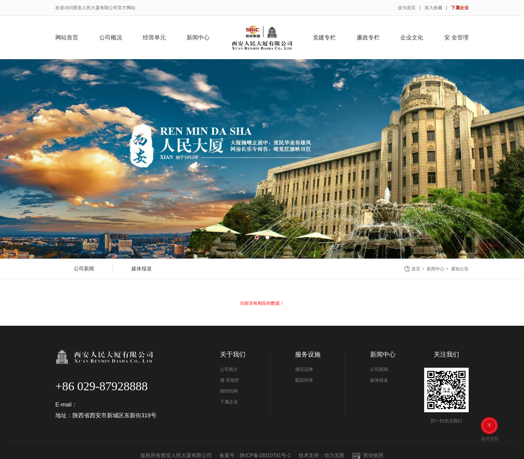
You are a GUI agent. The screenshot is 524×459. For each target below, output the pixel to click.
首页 (415, 268)
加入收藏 (433, 7)
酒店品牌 (304, 369)
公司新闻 (84, 268)
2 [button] (267, 237)
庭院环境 (304, 380)
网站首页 (66, 37)
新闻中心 (198, 37)
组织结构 (229, 390)
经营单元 (154, 37)
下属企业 (460, 7)
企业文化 (411, 37)
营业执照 (367, 455)
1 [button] (256, 237)
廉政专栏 (368, 37)
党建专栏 (324, 37)
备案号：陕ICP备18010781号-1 (255, 455)
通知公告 (460, 268)
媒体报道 (141, 268)
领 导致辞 (229, 380)
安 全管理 (456, 37)
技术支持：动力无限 (321, 455)
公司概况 (110, 37)
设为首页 (407, 7)
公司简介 (229, 369)
